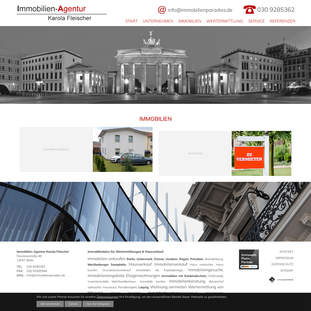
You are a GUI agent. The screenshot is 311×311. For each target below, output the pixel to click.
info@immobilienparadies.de (200, 10)
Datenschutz (282, 264)
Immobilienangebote (106, 275)
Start (131, 21)
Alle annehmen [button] (50, 304)
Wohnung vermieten (168, 286)
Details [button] (73, 304)
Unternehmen (158, 21)
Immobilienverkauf (170, 264)
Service (256, 21)
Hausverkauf (140, 264)
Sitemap (286, 270)
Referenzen (282, 21)
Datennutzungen (107, 297)
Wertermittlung (224, 21)
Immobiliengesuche (205, 269)
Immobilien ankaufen (106, 258)
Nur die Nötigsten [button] (97, 304)
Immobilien (189, 21)
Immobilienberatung (187, 281)
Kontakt (286, 251)
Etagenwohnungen (143, 275)
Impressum (284, 258)
